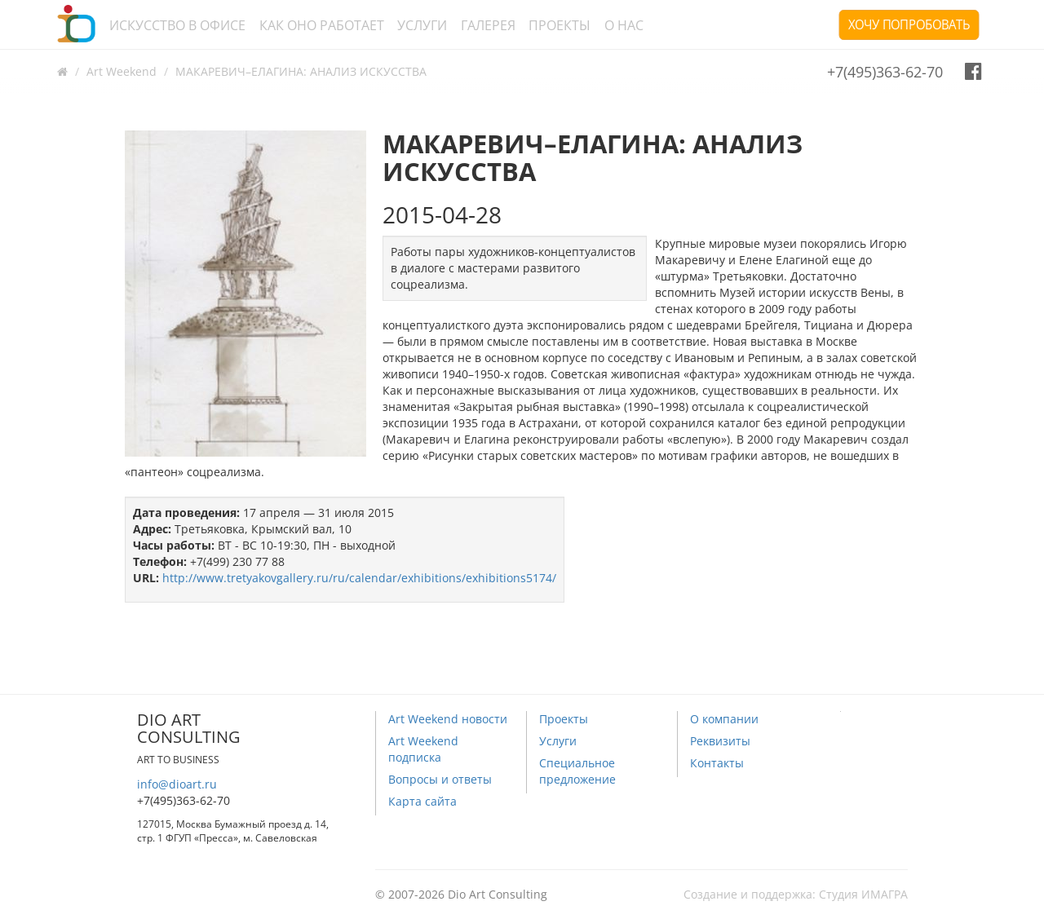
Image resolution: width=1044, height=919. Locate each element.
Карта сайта (422, 801)
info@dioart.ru (177, 784)
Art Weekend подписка (423, 749)
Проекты (560, 25)
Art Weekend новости (447, 719)
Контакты (717, 763)
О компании (724, 719)
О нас (624, 25)
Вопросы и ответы (440, 779)
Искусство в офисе (177, 25)
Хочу (909, 24)
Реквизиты (720, 741)
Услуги (422, 25)
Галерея (488, 25)
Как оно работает (321, 25)
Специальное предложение (577, 771)
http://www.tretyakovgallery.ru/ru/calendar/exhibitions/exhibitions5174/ (359, 577)
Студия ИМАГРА (863, 894)
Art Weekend (121, 71)
